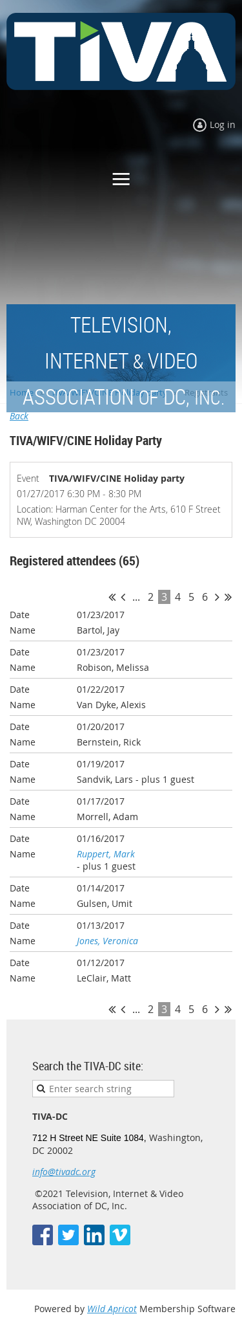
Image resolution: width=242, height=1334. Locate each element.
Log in (223, 124)
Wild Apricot (112, 1308)
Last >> (228, 596)
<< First (112, 596)
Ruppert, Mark (106, 854)
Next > (217, 596)
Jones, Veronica (107, 941)
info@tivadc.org (64, 1171)
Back (19, 416)
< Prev (123, 596)
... (136, 597)
